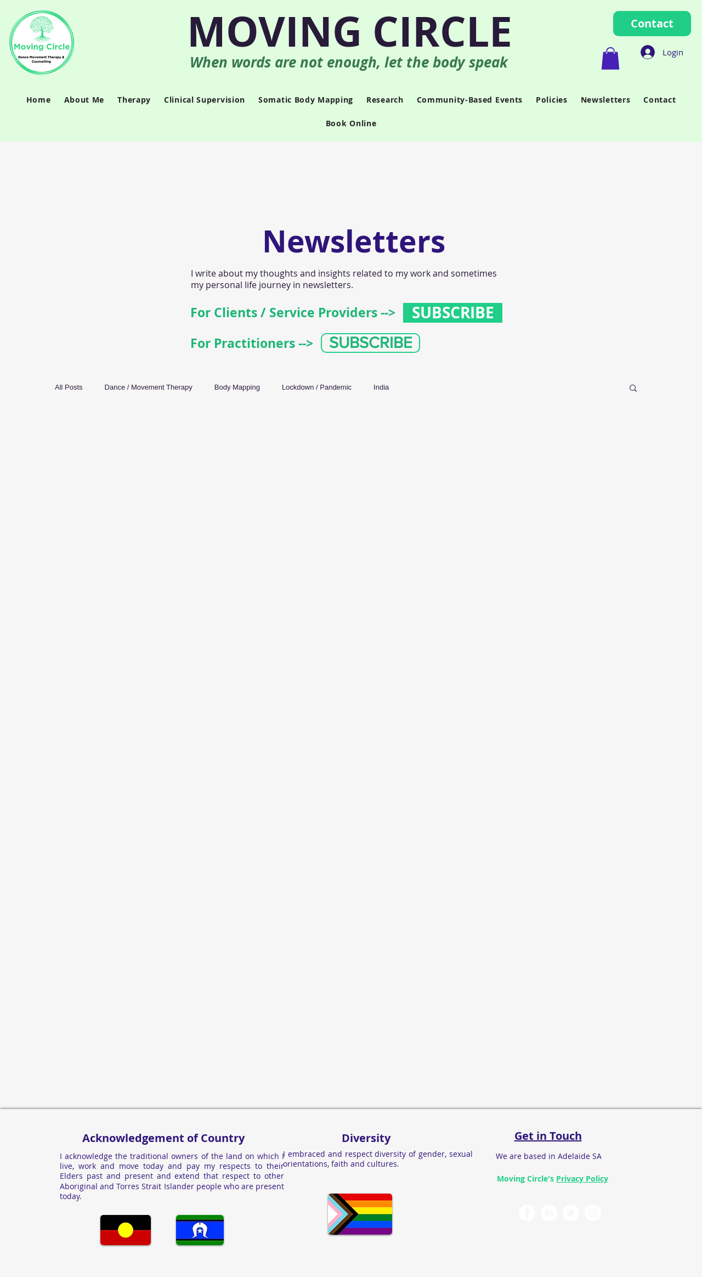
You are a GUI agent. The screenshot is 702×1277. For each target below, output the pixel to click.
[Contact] (652, 23)
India (381, 387)
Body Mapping (237, 387)
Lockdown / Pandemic (317, 387)
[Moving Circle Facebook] (527, 1213)
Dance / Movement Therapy (149, 387)
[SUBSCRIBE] (452, 313)
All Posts (69, 387)
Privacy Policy (582, 1178)
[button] (610, 58)
